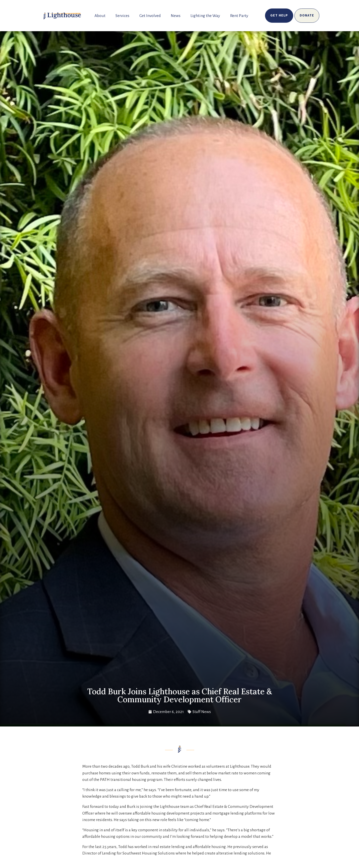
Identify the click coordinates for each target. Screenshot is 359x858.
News (175, 15)
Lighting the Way (205, 15)
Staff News (201, 712)
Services (122, 15)
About (99, 15)
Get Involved (150, 15)
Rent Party (239, 15)
